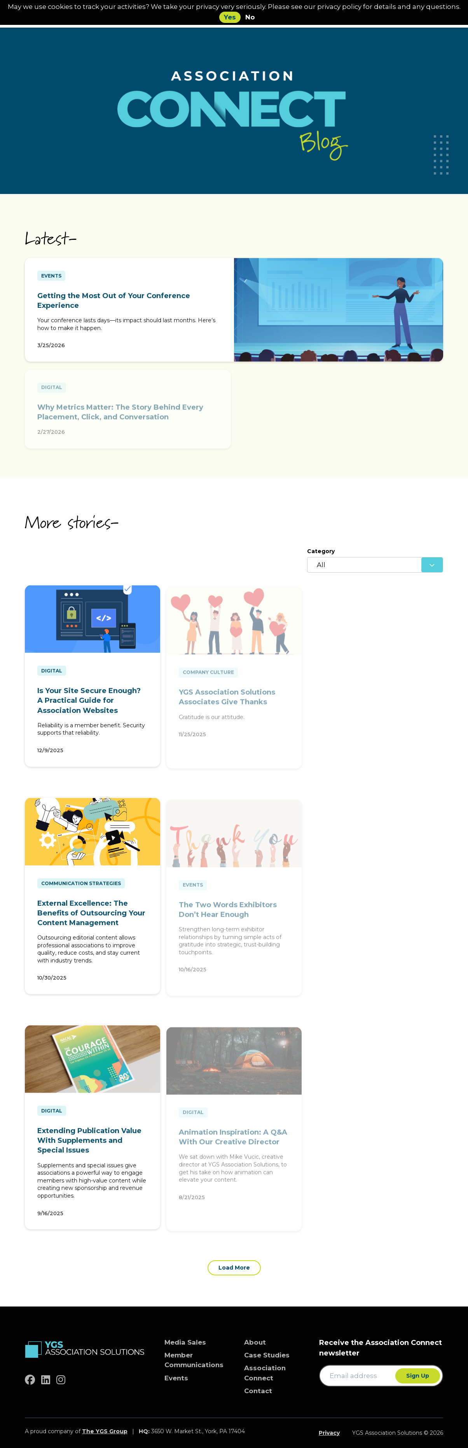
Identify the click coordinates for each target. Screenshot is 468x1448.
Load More (234, 1267)
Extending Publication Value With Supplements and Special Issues (89, 1143)
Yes (230, 17)
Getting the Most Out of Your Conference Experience (113, 303)
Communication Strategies (81, 886)
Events (51, 278)
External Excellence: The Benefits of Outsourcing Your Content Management (91, 916)
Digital (51, 673)
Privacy (329, 1432)
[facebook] (30, 1380)
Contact (258, 1391)
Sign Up (417, 1375)
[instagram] (60, 1380)
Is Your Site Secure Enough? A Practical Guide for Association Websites (89, 703)
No (250, 17)
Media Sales (185, 1342)
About (255, 1342)
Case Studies (267, 1355)
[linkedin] (45, 1380)
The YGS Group (104, 1431)
